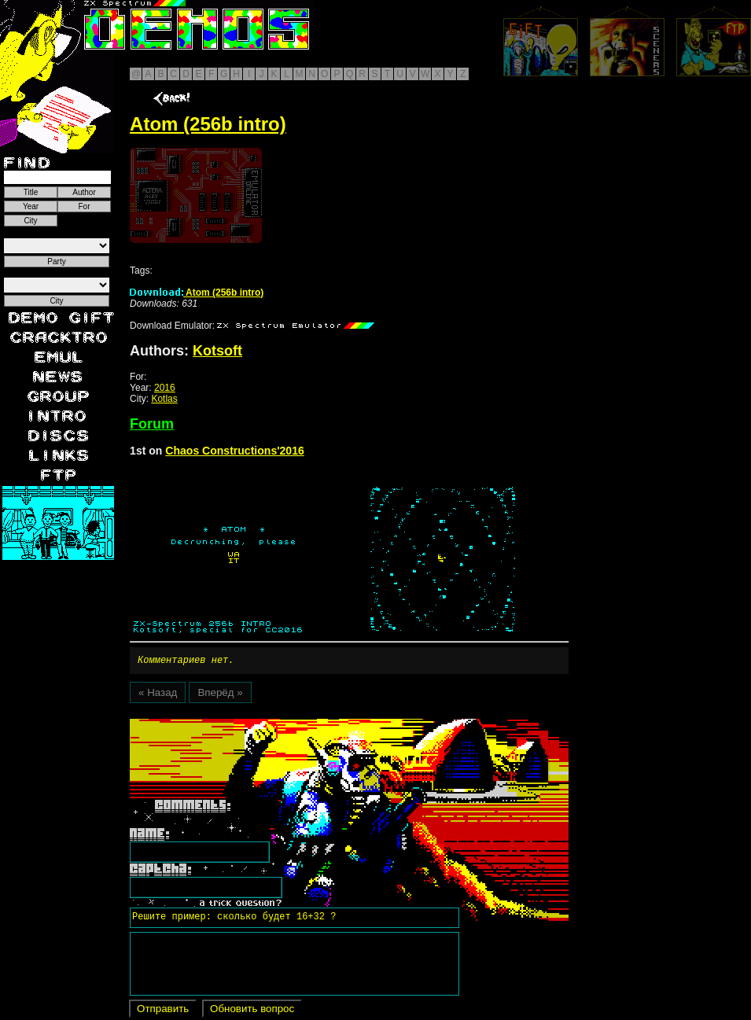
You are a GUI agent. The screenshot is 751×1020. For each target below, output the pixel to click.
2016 (164, 387)
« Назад (157, 695)
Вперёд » (219, 695)
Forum (152, 424)
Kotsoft (217, 351)
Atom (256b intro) (196, 292)
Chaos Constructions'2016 (234, 450)
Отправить (163, 1011)
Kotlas (164, 398)
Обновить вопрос (252, 1011)
